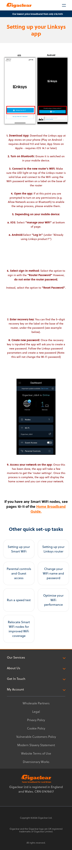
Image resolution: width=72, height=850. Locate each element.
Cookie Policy (36, 728)
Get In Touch (36, 678)
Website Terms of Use (36, 753)
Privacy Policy (36, 720)
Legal (36, 711)
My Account (36, 689)
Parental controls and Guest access (19, 573)
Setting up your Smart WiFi (19, 549)
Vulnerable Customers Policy (36, 736)
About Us (36, 668)
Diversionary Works (36, 762)
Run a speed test (19, 600)
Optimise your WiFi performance (53, 600)
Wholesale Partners (36, 703)
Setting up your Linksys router (53, 549)
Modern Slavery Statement (36, 745)
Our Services (36, 657)
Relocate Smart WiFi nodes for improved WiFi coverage (19, 629)
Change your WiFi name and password (53, 573)
